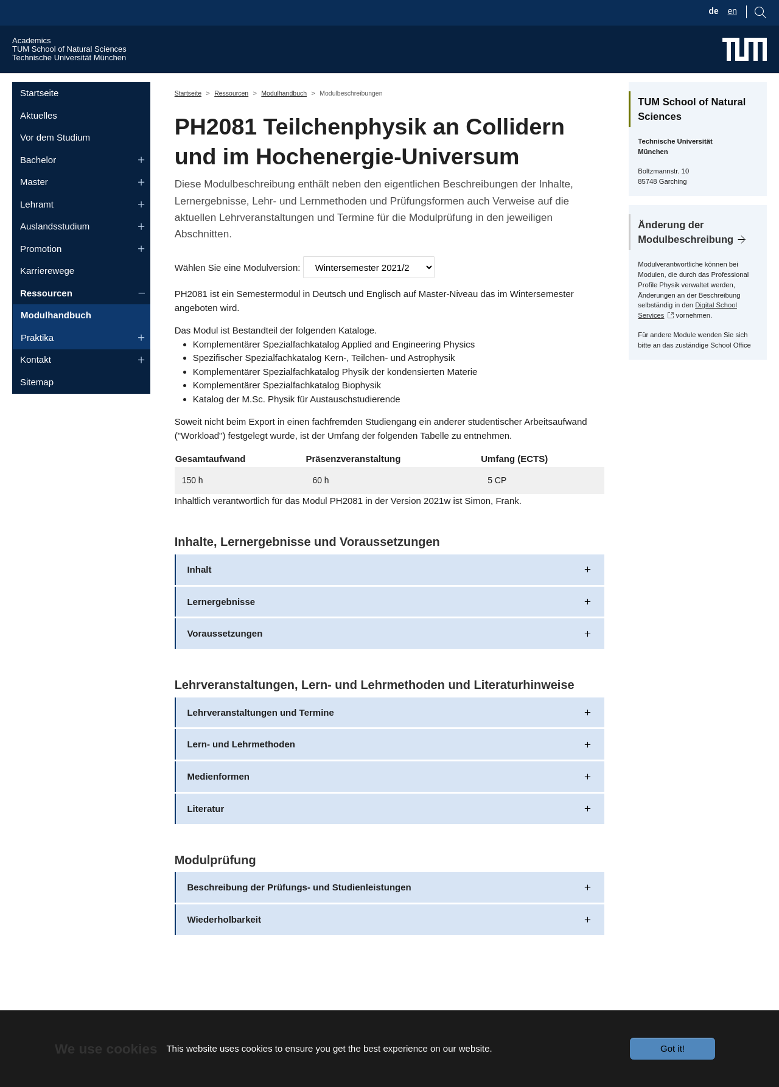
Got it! (672, 1048)
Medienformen (218, 799)
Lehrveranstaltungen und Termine (260, 735)
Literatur (205, 832)
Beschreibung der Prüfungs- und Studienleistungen (299, 910)
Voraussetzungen (224, 656)
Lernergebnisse (221, 624)
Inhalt (199, 592)
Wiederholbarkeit (224, 942)
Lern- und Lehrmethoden (241, 767)
